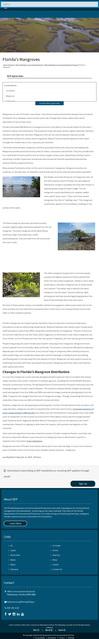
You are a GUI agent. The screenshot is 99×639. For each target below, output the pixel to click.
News (54, 560)
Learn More (15, 523)
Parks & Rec (14, 555)
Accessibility (40, 638)
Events (55, 564)
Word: (48, 630)
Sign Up (83, 483)
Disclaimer (52, 638)
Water (12, 564)
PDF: (36, 630)
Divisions (11, 65)
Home (5, 65)
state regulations (34, 441)
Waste (12, 560)
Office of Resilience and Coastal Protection (29, 65)
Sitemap (71, 638)
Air (10, 545)
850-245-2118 (13, 608)
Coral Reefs (10, 91)
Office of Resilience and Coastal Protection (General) (61, 65)
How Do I (55, 555)
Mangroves (10, 96)
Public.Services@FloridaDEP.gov (21, 602)
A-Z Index (56, 545)
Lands (12, 550)
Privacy (62, 638)
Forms (54, 550)
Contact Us (56, 569)
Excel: (62, 630)
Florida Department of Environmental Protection (55, 635)
